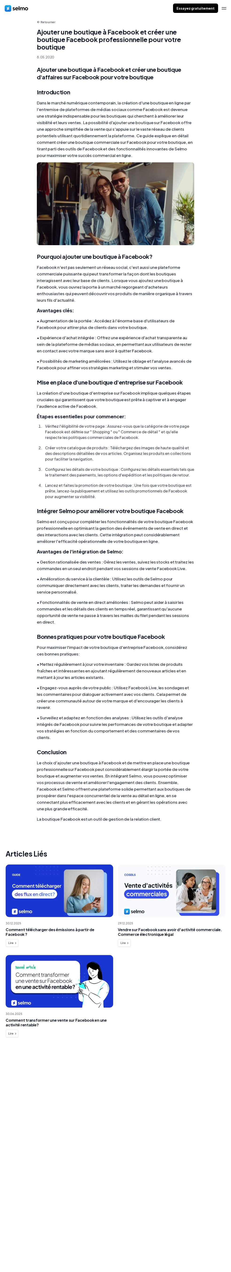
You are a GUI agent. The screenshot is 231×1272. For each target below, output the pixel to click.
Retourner (46, 22)
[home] (16, 8)
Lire (12, 943)
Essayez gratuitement (196, 8)
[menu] (224, 8)
